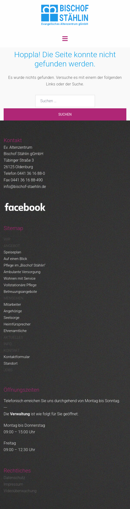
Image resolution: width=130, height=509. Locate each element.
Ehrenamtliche (15, 331)
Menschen (13, 298)
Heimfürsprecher (17, 324)
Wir (7, 239)
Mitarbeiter (12, 304)
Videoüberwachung (20, 491)
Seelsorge (11, 317)
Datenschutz (14, 477)
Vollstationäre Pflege (20, 285)
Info (8, 344)
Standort (11, 363)
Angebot (12, 246)
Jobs (8, 370)
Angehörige (13, 311)
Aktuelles (13, 337)
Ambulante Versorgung (22, 272)
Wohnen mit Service (20, 278)
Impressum (13, 484)
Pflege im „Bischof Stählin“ (24, 265)
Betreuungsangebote (20, 291)
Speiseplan (12, 252)
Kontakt (12, 350)
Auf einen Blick (15, 259)
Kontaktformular (17, 357)
